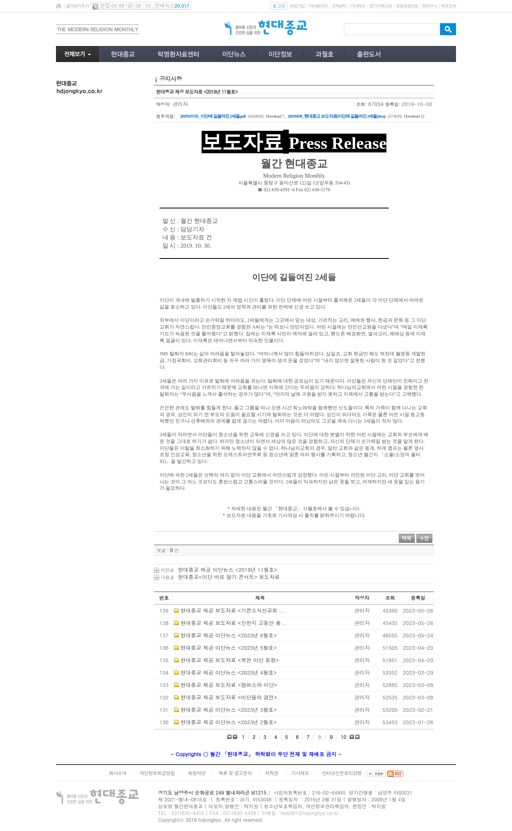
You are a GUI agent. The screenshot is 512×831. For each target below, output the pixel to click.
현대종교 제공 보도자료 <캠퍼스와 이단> (228, 685)
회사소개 (117, 772)
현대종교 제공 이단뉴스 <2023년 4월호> (228, 672)
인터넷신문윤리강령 (342, 772)
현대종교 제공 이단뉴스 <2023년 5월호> (228, 647)
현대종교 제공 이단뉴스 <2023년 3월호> (228, 709)
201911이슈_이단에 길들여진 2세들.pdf (213, 116)
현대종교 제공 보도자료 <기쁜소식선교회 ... (232, 610)
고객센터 (338, 6)
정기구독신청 (380, 6)
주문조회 (448, 6)
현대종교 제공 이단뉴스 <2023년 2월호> (228, 722)
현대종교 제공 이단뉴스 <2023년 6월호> (228, 635)
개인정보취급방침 (157, 772)
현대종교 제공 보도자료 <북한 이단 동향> (229, 660)
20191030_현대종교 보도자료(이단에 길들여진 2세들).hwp (337, 116)
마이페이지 (317, 6)
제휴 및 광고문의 (235, 772)
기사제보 (357, 6)
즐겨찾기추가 (77, 6)
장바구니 (429, 6)
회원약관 (196, 772)
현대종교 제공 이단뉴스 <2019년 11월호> (227, 569)
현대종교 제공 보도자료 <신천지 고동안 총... (233, 623)
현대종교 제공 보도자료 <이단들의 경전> (228, 697)
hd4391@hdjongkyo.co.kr (309, 812)
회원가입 (297, 6)
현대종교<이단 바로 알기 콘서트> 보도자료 (229, 577)
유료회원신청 (407, 6)
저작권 (271, 772)
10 (343, 736)
